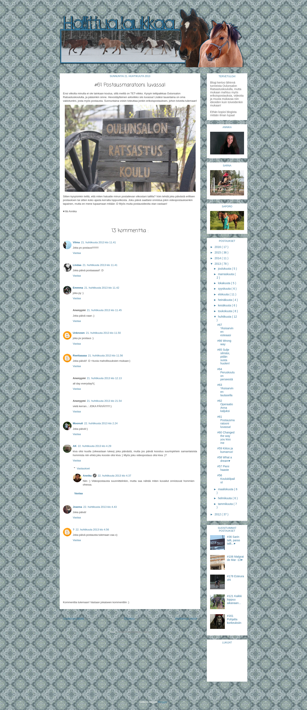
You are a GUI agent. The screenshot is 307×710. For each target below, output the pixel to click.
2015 (218, 252)
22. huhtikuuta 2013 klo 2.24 (101, 423)
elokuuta (224, 294)
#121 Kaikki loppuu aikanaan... (234, 599)
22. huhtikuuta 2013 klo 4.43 (100, 506)
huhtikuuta (225, 316)
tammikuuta (225, 504)
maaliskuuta (226, 489)
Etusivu (129, 618)
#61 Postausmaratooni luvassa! (226, 422)
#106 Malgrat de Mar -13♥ (235, 558)
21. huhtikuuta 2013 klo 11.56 (105, 355)
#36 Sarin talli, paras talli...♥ (233, 540)
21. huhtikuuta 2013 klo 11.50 (103, 332)
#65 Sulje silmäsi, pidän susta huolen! (223, 356)
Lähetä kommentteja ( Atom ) (134, 631)
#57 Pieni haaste (223, 468)
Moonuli (78, 423)
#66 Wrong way (224, 342)
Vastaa (77, 253)
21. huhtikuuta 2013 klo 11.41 (98, 242)
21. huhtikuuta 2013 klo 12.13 (104, 378)
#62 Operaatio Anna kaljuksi (225, 406)
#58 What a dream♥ (224, 459)
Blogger (162, 701)
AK (75, 446)
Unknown (79, 332)
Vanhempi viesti (186, 618)
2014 (218, 258)
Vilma (76, 242)
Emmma (78, 287)
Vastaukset (83, 468)
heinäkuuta (225, 299)
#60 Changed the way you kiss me (225, 437)
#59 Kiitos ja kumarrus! (225, 450)
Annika (87, 475)
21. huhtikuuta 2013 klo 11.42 (101, 287)
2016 (218, 247)
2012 (218, 514)
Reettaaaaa (80, 355)
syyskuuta (224, 288)
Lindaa (77, 265)
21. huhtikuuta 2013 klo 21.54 (104, 400)
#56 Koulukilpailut (226, 479)
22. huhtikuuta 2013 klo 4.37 (114, 475)
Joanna (77, 506)
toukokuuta (225, 311)
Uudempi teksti (73, 618)
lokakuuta (224, 283)
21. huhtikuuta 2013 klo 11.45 (104, 310)
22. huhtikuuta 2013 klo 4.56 (92, 529)
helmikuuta (225, 498)
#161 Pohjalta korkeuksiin (234, 619)
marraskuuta (226, 274)
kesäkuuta (225, 305)
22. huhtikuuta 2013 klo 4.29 (94, 446)
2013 (218, 263)
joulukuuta (225, 268)
